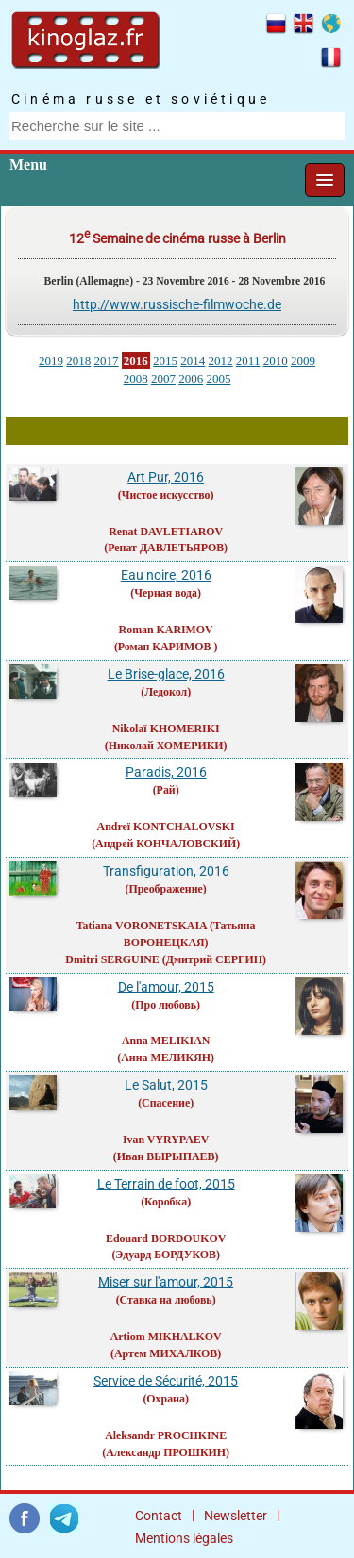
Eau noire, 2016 (166, 574)
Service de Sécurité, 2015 (165, 1380)
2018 (78, 360)
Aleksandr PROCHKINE (166, 1435)
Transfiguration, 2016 (166, 870)
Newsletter (235, 1515)
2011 (248, 360)
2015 (165, 360)
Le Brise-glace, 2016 (166, 673)
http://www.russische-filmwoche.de (177, 304)
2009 (303, 360)
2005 (218, 378)
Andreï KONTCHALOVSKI (166, 826)
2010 (275, 360)
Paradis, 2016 (166, 771)
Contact (158, 1515)
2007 (163, 378)
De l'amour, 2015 (166, 986)
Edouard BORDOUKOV (166, 1238)
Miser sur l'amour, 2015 (165, 1281)
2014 (192, 360)
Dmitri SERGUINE (112, 959)
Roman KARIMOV (166, 629)
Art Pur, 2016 (165, 476)
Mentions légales (184, 1538)
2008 (136, 378)
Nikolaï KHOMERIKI (166, 728)
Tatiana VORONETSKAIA (141, 925)
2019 (51, 360)
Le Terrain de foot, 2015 (166, 1183)
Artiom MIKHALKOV (166, 1336)
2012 (221, 360)
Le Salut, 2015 (166, 1084)
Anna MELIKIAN (166, 1040)
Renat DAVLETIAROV (166, 531)
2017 (106, 360)
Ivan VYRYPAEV (166, 1139)
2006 (190, 378)
